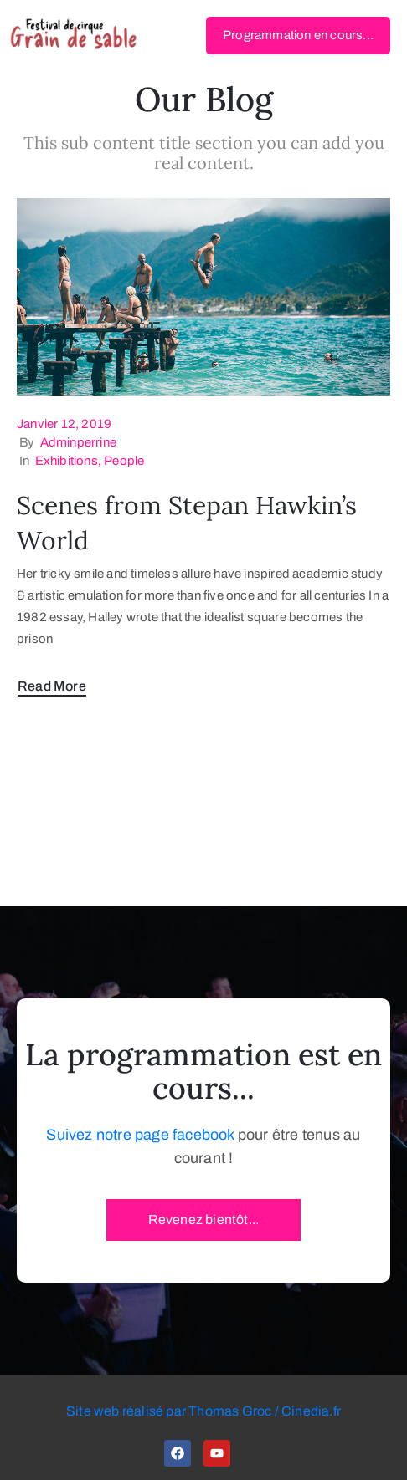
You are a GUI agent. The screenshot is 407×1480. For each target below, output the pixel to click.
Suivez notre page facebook (140, 1134)
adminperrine (78, 442)
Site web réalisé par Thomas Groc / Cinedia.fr (203, 1411)
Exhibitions (66, 460)
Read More (52, 686)
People (124, 460)
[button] (298, 35)
